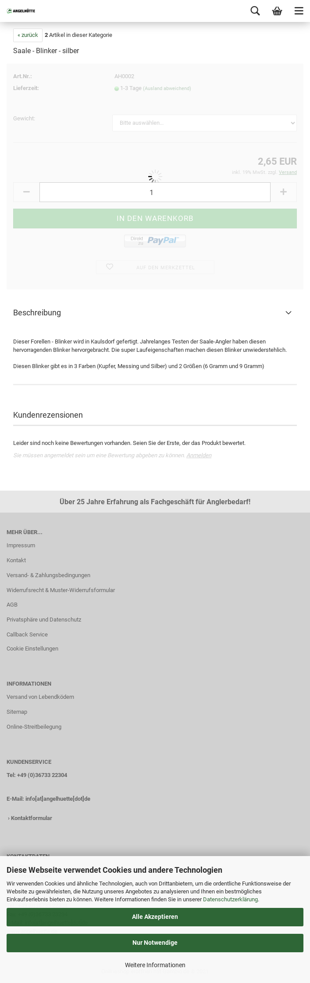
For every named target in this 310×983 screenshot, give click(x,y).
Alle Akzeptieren (155, 916)
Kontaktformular (31, 818)
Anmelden (198, 455)
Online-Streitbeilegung (34, 726)
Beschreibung (37, 312)
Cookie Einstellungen (32, 648)
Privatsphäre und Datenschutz (44, 619)
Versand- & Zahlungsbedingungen (48, 575)
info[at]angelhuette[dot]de (57, 798)
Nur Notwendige (155, 942)
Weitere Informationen (155, 965)
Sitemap (17, 711)
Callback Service (27, 634)
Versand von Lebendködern (40, 697)
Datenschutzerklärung (230, 899)
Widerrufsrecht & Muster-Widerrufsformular (61, 590)
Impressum (21, 545)
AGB (12, 604)
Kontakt (16, 560)
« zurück (28, 35)
